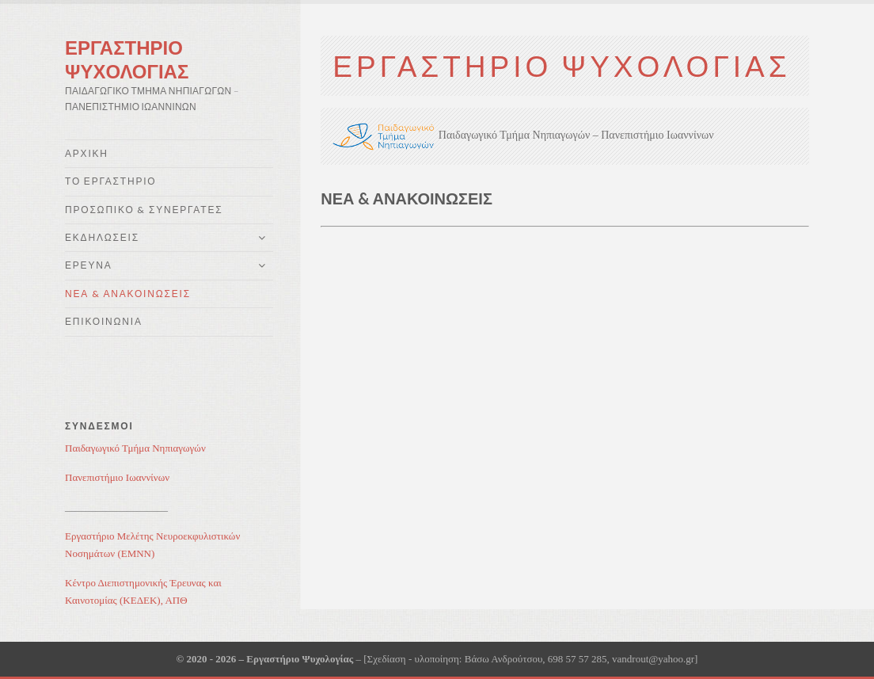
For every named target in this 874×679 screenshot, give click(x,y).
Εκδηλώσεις (102, 237)
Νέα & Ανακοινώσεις (128, 293)
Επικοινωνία (103, 321)
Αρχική (86, 153)
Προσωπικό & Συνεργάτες (143, 210)
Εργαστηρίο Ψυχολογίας (126, 59)
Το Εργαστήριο (110, 181)
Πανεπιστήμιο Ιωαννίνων (117, 477)
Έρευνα (88, 265)
